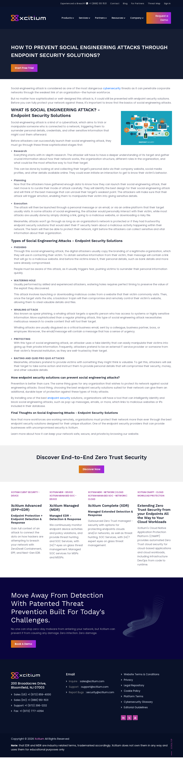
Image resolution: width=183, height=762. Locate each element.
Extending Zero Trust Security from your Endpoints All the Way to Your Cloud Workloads (154, 514)
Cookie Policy (132, 691)
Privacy (128, 680)
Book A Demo (24, 644)
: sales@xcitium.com (87, 682)
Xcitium (39, 739)
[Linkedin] (123, 718)
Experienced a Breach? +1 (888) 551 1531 (84, 3)
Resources (117, 17)
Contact (114, 3)
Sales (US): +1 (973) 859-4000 (33, 695)
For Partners (137, 3)
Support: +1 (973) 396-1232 (31, 706)
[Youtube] (135, 718)
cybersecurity (112, 88)
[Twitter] (129, 718)
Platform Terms (134, 697)
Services (83, 17)
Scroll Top (171, 745)
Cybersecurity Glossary (139, 702)
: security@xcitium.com (92, 693)
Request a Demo (162, 18)
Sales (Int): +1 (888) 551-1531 (32, 700)
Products (67, 17)
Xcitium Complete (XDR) (108, 506)
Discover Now (92, 469)
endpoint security (58, 398)
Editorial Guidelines (136, 708)
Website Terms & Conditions (142, 675)
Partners (100, 17)
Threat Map (154, 3)
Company (135, 17)
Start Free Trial (25, 68)
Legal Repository (134, 686)
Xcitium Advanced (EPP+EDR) (26, 508)
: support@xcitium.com (90, 687)
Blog (125, 3)
